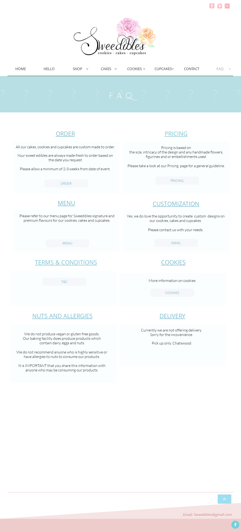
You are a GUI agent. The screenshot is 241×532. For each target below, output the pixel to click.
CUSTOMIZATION (176, 204)
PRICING (176, 133)
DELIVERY (172, 316)
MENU (66, 203)
